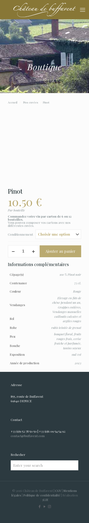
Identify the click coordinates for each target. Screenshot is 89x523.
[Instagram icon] (49, 506)
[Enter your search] (44, 465)
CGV (58, 491)
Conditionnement (20, 234)
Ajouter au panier (60, 251)
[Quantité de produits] (23, 251)
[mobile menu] (83, 9)
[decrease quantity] (13, 251)
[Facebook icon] (39, 506)
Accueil (12, 102)
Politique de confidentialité (41, 495)
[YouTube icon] (44, 506)
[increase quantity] (33, 251)
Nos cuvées (30, 102)
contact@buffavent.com (28, 436)
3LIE (45, 500)
